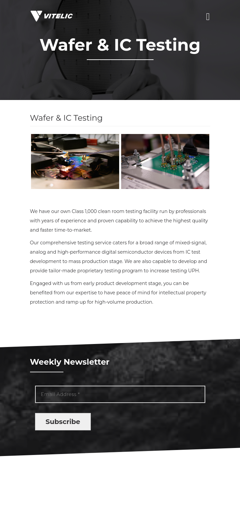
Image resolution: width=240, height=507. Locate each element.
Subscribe (63, 422)
